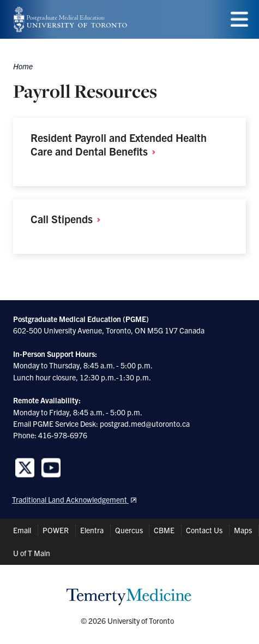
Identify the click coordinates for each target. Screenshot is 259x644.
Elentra (92, 530)
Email (22, 530)
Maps (243, 530)
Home (23, 66)
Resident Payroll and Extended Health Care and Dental (119, 144)
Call (69, 218)
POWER (56, 530)
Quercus (129, 530)
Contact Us (204, 530)
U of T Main (31, 553)
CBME (164, 530)
